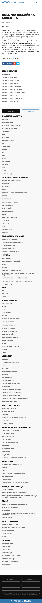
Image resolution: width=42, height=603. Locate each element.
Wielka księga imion (9, 402)
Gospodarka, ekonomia (13, 236)
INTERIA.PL (20, 594)
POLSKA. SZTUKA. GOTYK (10, 83)
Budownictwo (7, 543)
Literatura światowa (10, 443)
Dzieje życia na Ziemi (9, 128)
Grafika (5, 316)
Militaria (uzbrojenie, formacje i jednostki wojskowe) (18, 274)
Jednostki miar (7, 477)
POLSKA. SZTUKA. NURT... (10, 77)
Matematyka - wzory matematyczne (15, 483)
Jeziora (4, 196)
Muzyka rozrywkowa (10, 337)
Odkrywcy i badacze (9, 217)
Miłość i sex (6, 386)
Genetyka (5, 137)
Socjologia (6, 455)
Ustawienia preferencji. (34, 593)
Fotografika (6, 313)
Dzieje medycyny (8, 411)
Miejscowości (7, 208)
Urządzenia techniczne (10, 562)
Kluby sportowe (8, 531)
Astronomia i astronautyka (12, 465)
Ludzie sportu (7, 534)
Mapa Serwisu (31, 579)
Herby (4, 264)
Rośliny (5, 165)
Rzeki (3, 226)
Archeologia (6, 258)
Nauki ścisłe (7, 461)
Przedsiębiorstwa (8, 245)
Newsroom (11, 586)
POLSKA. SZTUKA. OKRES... (10, 101)
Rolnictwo (6, 162)
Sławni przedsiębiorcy (10, 251)
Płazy (4, 159)
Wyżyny (5, 232)
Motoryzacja (7, 553)
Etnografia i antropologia (12, 430)
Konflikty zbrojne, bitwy (11, 270)
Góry (4, 190)
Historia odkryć (8, 140)
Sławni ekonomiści (9, 248)
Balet (4, 307)
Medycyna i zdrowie (11, 405)
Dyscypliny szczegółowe (11, 125)
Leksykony (7, 356)
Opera (4, 343)
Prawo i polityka (8, 449)
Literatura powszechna (11, 383)
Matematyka (6, 480)
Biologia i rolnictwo (12, 116)
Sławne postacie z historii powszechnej (17, 281)
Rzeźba (4, 349)
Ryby (3, 168)
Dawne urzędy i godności (11, 261)
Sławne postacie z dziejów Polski (14, 278)
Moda (4, 297)
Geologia (5, 187)
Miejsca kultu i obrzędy (10, 507)
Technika (6, 540)
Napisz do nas (11, 579)
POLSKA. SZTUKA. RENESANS (11, 86)
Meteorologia (7, 205)
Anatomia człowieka (10, 408)
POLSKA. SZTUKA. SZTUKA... (11, 80)
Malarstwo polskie (9, 331)
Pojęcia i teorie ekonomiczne (12, 242)
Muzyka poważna (8, 334)
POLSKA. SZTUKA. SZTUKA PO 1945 (13, 92)
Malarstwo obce (8, 328)
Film (3, 310)
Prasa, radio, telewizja (12, 486)
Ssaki (4, 171)
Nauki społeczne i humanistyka (16, 427)
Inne (3, 143)
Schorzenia (6, 421)
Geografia (5, 368)
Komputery (6, 546)
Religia (5, 501)
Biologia (5, 359)
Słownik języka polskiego (11, 392)
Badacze (5, 119)
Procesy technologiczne (11, 556)
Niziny (4, 214)
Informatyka (7, 377)
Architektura (7, 304)
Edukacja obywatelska (10, 362)
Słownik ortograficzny (11, 395)
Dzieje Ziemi (6, 184)
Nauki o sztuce (7, 340)
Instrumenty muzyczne (11, 319)
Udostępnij (8, 63)
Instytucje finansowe (10, 239)
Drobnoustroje (7, 122)
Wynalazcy (6, 565)
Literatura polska (8, 325)
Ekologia (5, 131)
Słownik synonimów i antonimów (15, 399)
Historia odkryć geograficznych (14, 193)
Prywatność (8, 594)
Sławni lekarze (7, 424)
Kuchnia (5, 294)
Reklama (30, 586)
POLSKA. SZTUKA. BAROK (10, 95)
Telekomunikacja (8, 559)
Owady (4, 149)
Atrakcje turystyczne (10, 524)
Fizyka (4, 365)
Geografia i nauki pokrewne (15, 177)
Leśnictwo (6, 146)
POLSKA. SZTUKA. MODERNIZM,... (13, 89)
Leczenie (5, 414)
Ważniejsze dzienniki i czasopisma (14, 493)
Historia (6, 255)
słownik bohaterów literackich (14, 458)
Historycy (5, 267)
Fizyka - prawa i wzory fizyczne (13, 474)
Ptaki (3, 156)
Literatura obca (8, 322)
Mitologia (6, 510)
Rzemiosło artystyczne (11, 346)
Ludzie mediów (7, 490)
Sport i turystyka (10, 521)
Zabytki (4, 537)
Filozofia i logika (8, 433)
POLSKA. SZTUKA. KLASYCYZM (12, 98)
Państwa (5, 220)
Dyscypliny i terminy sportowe (13, 528)
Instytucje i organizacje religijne (14, 504)
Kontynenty (6, 199)
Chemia (4, 468)
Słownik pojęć (7, 174)
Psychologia (6, 452)
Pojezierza (5, 223)
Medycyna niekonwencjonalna (14, 417)
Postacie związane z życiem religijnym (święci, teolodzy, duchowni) (19, 514)
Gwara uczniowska (9, 371)
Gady (4, 134)
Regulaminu (25, 593)
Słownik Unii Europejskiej (11, 389)
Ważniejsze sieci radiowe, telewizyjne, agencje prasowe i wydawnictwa (19, 496)
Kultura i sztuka (9, 300)
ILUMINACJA (6, 74)
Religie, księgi (7, 518)
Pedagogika (6, 446)
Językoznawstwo (8, 436)
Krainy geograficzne (10, 202)
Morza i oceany (8, 211)
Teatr (4, 352)
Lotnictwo (6, 550)
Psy (3, 152)
